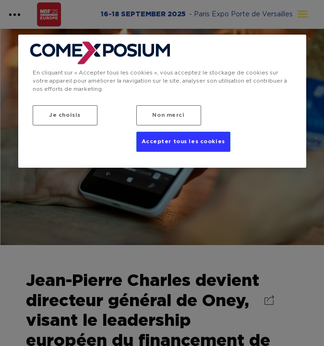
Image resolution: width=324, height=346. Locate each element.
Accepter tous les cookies (183, 141)
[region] (162, 101)
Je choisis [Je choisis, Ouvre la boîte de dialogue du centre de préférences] (65, 115)
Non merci (168, 115)
